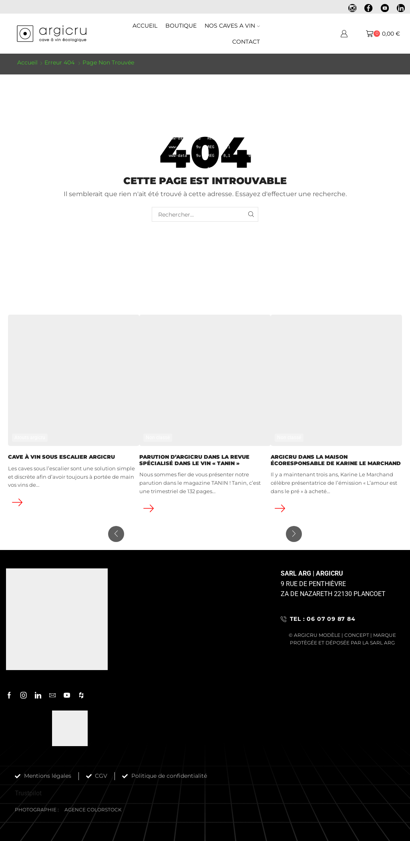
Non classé (158, 437)
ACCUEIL (145, 25)
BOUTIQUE (181, 25)
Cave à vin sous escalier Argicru (61, 457)
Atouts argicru (29, 437)
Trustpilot (28, 793)
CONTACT (246, 41)
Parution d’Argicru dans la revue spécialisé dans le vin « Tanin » (194, 460)
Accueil (27, 62)
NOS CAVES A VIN (232, 25)
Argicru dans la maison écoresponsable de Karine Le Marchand (336, 460)
